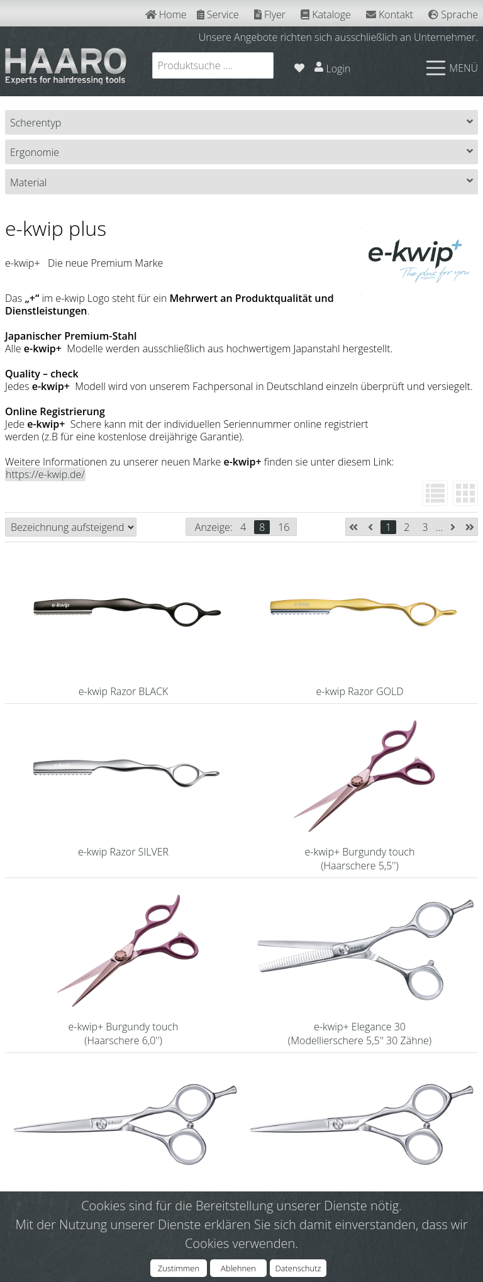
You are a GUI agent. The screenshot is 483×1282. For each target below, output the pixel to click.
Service (218, 14)
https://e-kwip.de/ (45, 474)
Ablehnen (238, 1268)
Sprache (453, 14)
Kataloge (326, 14)
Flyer (270, 14)
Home (166, 14)
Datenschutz (298, 1268)
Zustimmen (178, 1268)
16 (283, 527)
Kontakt (389, 14)
